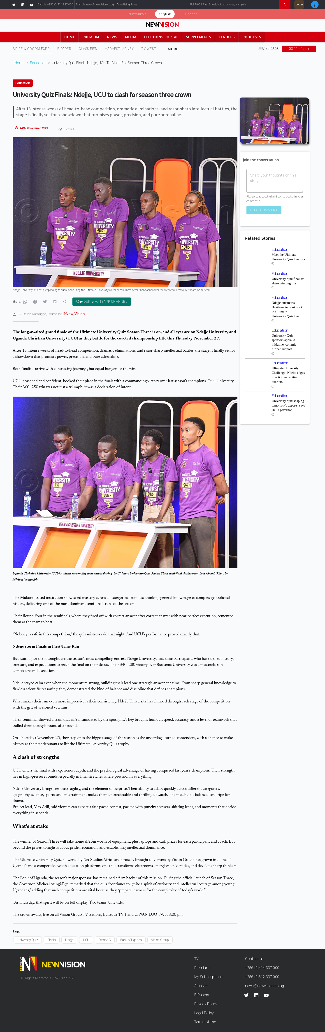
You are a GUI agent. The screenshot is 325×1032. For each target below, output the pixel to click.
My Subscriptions (208, 977)
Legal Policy (204, 1013)
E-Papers (201, 995)
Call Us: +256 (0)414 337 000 (55, 4)
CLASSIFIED (88, 49)
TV (196, 959)
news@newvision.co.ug (264, 986)
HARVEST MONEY (119, 49)
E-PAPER (64, 49)
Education (38, 63)
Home (19, 63)
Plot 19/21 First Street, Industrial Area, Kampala (218, 4)
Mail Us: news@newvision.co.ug (95, 4)
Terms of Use (205, 1022)
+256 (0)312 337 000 (262, 977)
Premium (201, 968)
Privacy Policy (205, 1004)
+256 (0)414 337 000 (262, 968)
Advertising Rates (127, 4)
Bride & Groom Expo (31, 49)
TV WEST (148, 49)
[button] (13, 4)
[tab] (31, 48)
